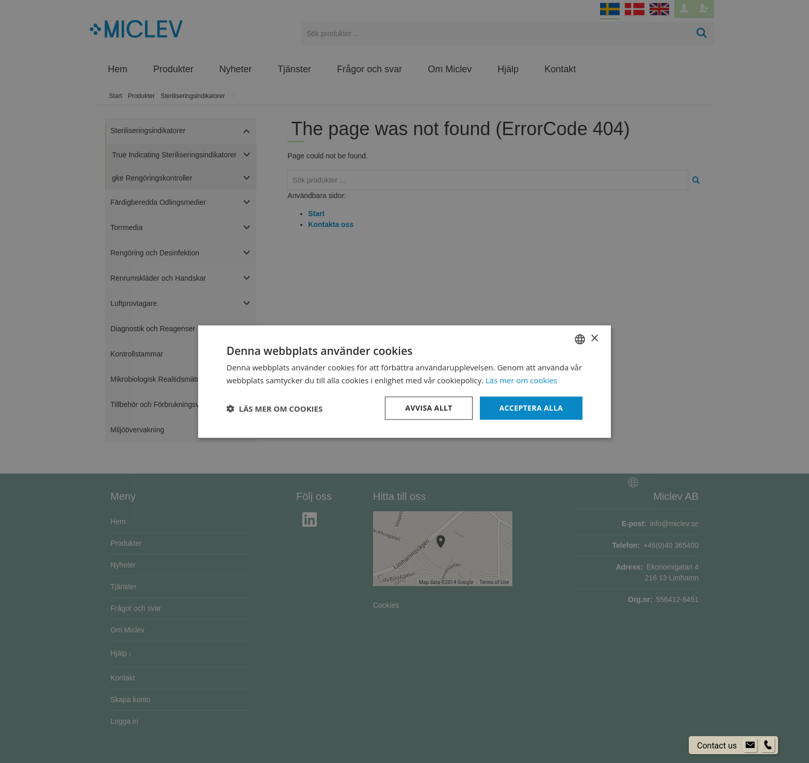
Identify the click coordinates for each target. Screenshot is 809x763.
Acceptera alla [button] (531, 408)
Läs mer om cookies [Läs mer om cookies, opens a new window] (521, 380)
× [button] (594, 339)
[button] (274, 408)
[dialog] (404, 381)
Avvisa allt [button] (428, 408)
